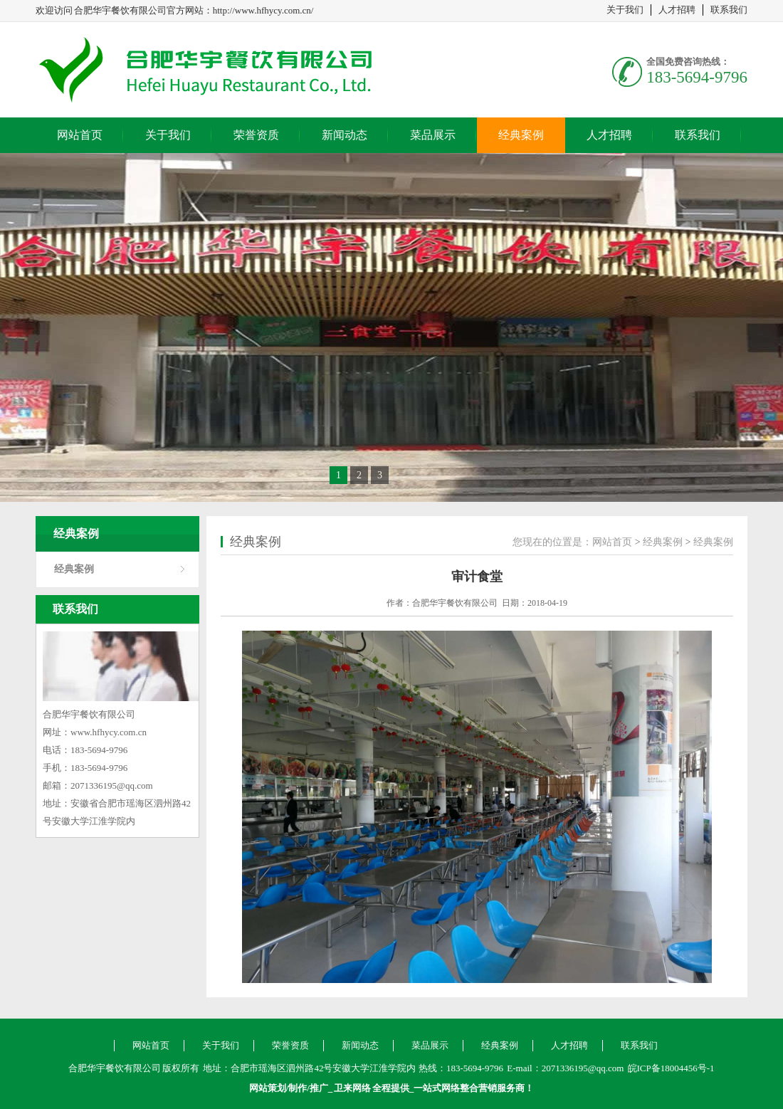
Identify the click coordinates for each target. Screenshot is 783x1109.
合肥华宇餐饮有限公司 (228, 69)
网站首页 (80, 135)
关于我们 (624, 9)
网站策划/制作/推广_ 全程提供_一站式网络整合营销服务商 (387, 1088)
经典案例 (521, 135)
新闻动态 (344, 135)
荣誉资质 (256, 135)
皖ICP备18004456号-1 (671, 1068)
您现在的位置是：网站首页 (572, 542)
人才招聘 (676, 9)
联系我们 (728, 9)
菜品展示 (433, 135)
